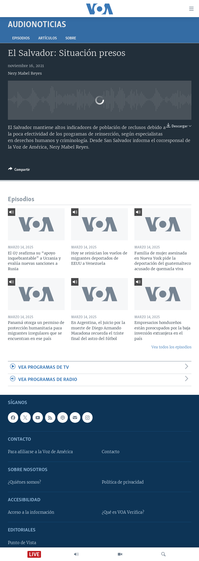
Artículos (47, 38)
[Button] (19, 170)
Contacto (110, 452)
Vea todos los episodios (171, 347)
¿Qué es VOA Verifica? (123, 512)
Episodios (21, 38)
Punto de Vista (22, 542)
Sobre (70, 38)
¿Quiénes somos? (24, 482)
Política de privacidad (123, 482)
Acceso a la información (31, 512)
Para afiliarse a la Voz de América (40, 452)
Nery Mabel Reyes (25, 73)
